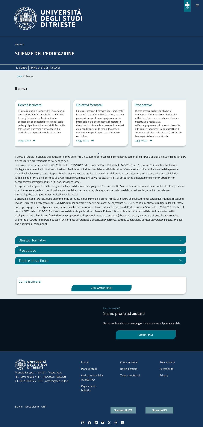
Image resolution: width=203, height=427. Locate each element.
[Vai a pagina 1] (98, 153)
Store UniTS (159, 410)
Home (19, 76)
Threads (116, 423)
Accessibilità (166, 369)
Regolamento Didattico (88, 388)
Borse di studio (128, 369)
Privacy (164, 375)
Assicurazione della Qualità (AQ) (92, 377)
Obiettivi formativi (32, 240)
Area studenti (167, 362)
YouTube (103, 423)
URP (43, 407)
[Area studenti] (187, 6)
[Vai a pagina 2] (102, 153)
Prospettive (27, 250)
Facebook (89, 423)
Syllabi (55, 67)
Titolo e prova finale (33, 260)
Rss (122, 423)
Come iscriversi (128, 362)
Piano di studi (89, 369)
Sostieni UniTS (123, 410)
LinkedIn (96, 423)
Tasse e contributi (130, 375)
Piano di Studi (39, 67)
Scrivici (19, 407)
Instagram (83, 423)
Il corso (21, 67)
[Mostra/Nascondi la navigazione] (197, 6)
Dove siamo (32, 407)
